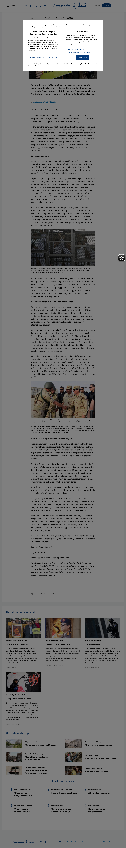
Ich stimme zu (82, 57)
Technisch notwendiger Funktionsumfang (43, 57)
